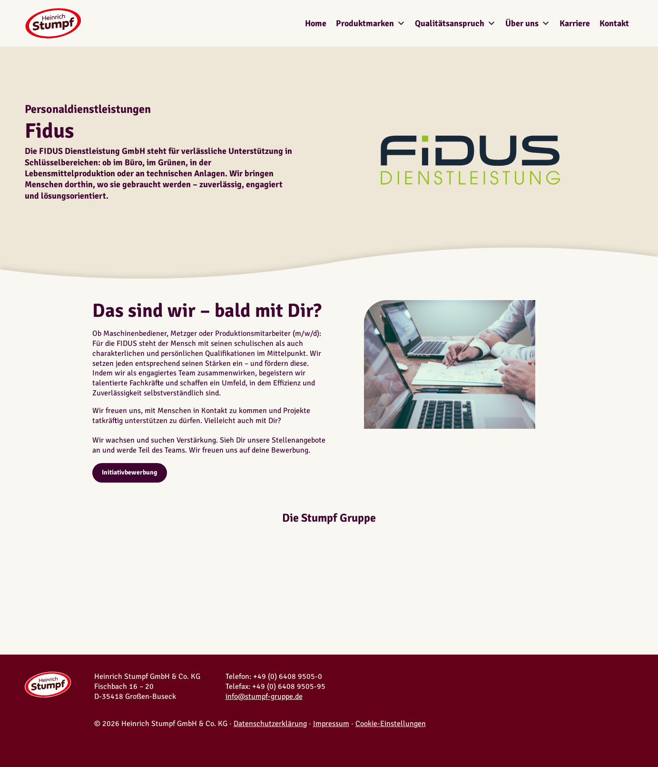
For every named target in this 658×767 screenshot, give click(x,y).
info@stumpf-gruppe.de (264, 696)
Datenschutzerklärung (270, 723)
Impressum (331, 723)
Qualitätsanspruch (455, 23)
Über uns (527, 23)
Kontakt (614, 23)
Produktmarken (370, 23)
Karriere (575, 23)
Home (315, 23)
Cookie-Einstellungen (390, 723)
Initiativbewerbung (129, 472)
